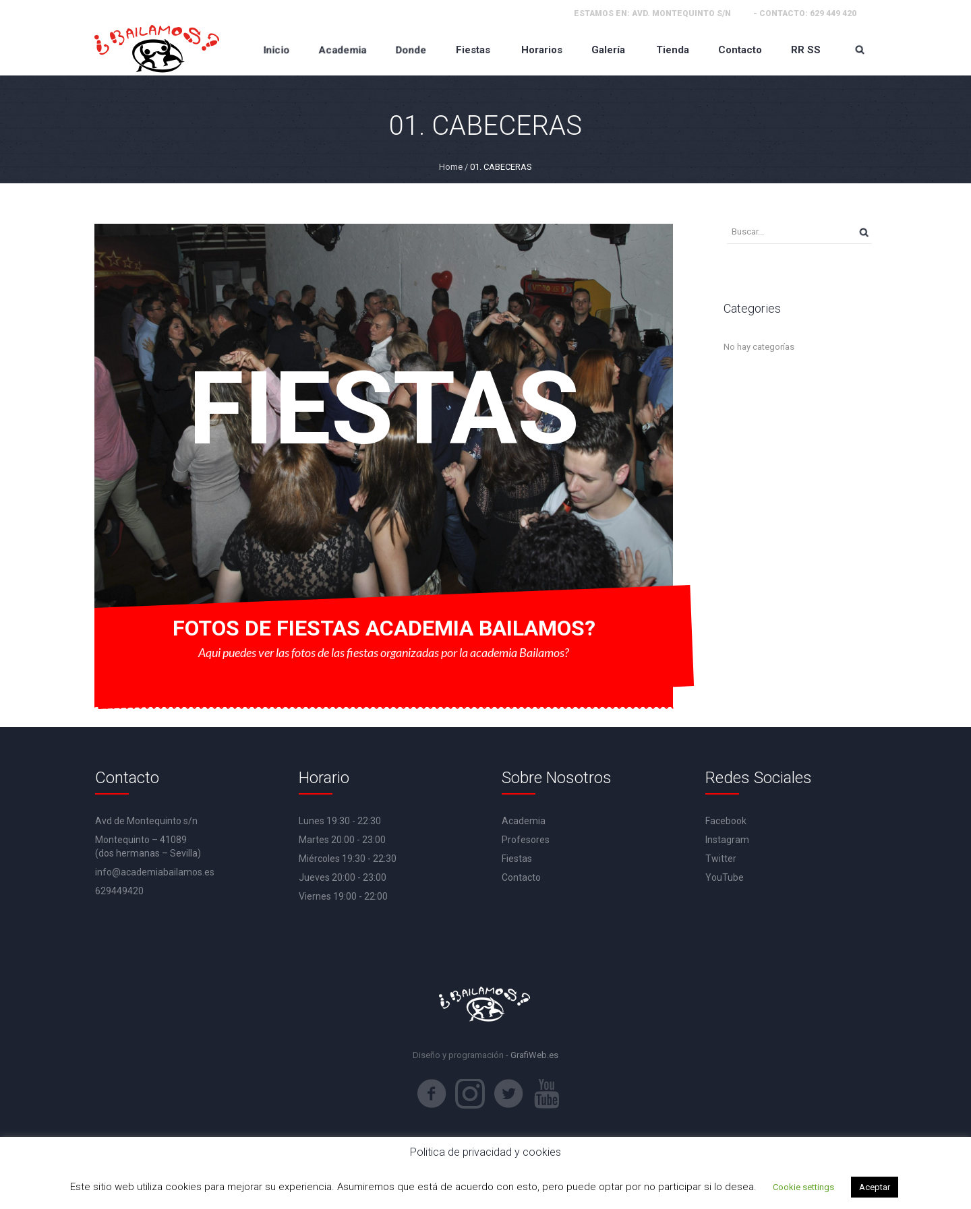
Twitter (720, 858)
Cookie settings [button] (803, 1187)
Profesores (526, 839)
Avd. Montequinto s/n (681, 13)
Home (451, 167)
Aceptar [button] (874, 1187)
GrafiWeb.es (534, 1055)
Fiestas (517, 858)
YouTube (724, 877)
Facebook (725, 820)
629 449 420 (833, 13)
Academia (524, 820)
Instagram (727, 839)
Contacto (521, 877)
